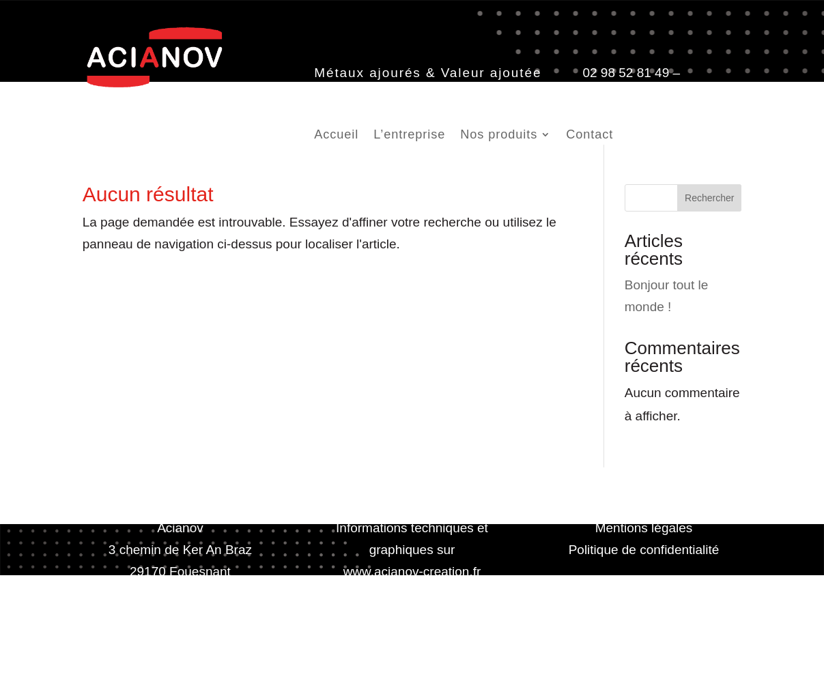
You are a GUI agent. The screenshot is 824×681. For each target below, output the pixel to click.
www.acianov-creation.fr (412, 571)
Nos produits (498, 135)
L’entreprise (409, 135)
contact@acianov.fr (369, 94)
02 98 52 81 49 (625, 73)
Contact (589, 135)
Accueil (336, 135)
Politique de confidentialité (644, 549)
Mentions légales (644, 528)
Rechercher (709, 197)
